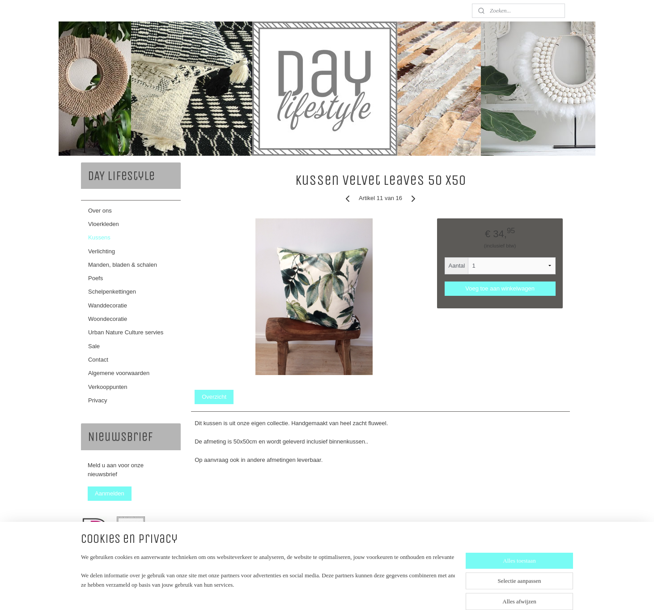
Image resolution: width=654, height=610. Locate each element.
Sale (94, 346)
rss (315, 593)
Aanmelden (109, 493)
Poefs (95, 278)
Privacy (97, 400)
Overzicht (214, 396)
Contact (98, 359)
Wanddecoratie (107, 305)
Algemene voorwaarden (118, 373)
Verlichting (101, 251)
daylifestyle (103, 564)
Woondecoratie (107, 319)
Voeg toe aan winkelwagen (500, 288)
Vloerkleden (103, 224)
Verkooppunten (107, 387)
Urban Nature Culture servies (125, 332)
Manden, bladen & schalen (122, 264)
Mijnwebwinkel (413, 593)
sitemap (299, 593)
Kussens (99, 237)
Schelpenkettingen (112, 291)
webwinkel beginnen (344, 593)
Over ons (100, 210)
